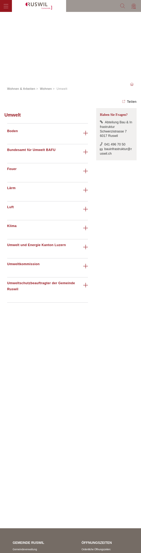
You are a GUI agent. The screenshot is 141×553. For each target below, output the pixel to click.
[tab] (47, 134)
